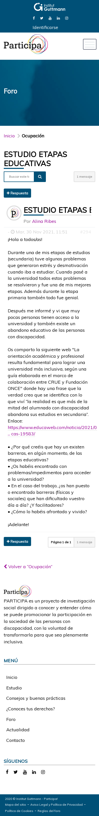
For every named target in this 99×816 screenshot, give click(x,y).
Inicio (9, 136)
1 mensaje (84, 176)
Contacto (15, 740)
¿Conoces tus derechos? (30, 709)
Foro (11, 719)
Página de (61, 542)
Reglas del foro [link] (49, 811)
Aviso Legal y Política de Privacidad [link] (56, 804)
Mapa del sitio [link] (15, 804)
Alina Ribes (44, 221)
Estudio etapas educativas (35, 159)
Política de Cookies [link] (19, 811)
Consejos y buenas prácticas (35, 698)
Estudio (14, 688)
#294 (85, 232)
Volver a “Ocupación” (28, 566)
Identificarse (45, 27)
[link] (34, 18)
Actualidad (18, 730)
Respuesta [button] (17, 193)
